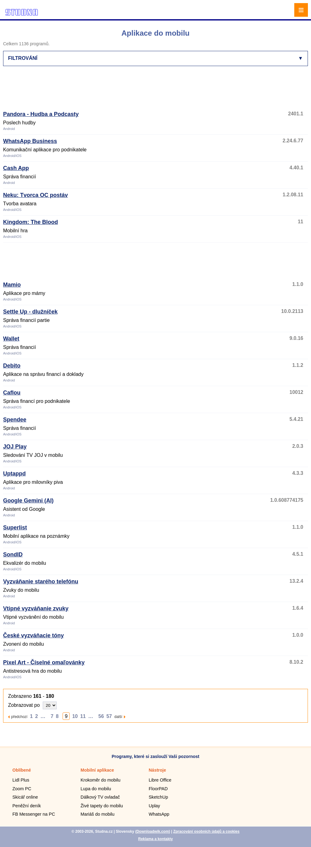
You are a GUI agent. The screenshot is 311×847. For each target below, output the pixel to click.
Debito (11, 366)
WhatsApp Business (30, 141)
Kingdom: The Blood (30, 222)
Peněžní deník (26, 805)
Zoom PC (21, 788)
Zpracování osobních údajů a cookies (206, 831)
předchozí (19, 717)
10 (75, 716)
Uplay (154, 805)
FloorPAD (158, 788)
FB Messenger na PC (33, 814)
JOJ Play (15, 447)
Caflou (11, 393)
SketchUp (158, 797)
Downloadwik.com (152, 831)
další (118, 717)
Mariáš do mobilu (98, 814)
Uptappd (14, 473)
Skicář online (25, 797)
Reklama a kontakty (155, 839)
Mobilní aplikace (97, 770)
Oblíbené (21, 770)
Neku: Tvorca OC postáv (35, 195)
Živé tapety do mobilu (102, 805)
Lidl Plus (20, 780)
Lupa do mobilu (96, 788)
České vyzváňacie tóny (33, 635)
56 (101, 716)
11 (83, 716)
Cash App (16, 168)
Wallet (11, 339)
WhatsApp (159, 814)
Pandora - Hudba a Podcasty (41, 114)
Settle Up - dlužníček (30, 312)
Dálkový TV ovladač (100, 797)
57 (109, 716)
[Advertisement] (125, 91)
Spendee (14, 420)
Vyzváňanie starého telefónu (40, 581)
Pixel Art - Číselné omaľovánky (44, 662)
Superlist (15, 527)
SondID (13, 554)
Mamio (12, 285)
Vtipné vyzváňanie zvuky (35, 608)
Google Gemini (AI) (28, 500)
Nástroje (157, 770)
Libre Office (160, 780)
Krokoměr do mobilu (100, 780)
